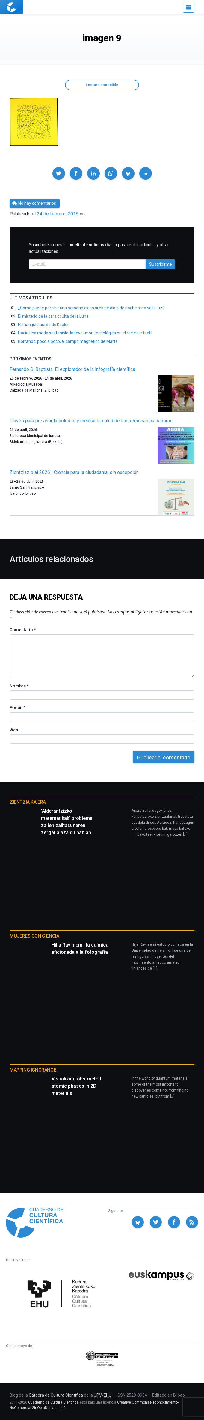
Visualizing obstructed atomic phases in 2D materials (76, 1086)
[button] (58, 173)
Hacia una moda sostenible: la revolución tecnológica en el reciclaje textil (85, 333)
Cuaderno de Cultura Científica (53, 1402)
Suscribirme (160, 264)
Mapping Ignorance (33, 1070)
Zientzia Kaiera (28, 802)
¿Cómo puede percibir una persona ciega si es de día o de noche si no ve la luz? (91, 307)
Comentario (23, 629)
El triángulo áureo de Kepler (43, 324)
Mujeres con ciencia (34, 936)
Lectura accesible (102, 84)
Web (14, 729)
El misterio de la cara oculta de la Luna (53, 316)
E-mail (17, 707)
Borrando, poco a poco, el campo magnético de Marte (68, 341)
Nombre (19, 686)
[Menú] (188, 7)
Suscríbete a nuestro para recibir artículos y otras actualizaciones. (99, 248)
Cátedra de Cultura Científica (56, 1395)
